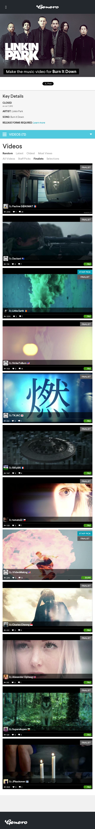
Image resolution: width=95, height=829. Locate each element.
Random (8, 153)
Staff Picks (24, 158)
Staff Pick (85, 272)
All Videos (9, 158)
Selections (53, 158)
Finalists (38, 158)
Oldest (31, 153)
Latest (19, 153)
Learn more (39, 122)
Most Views (45, 153)
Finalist (86, 167)
